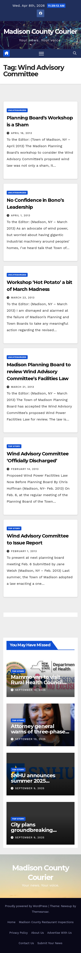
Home (11, 922)
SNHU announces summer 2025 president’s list (33, 780)
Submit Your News (49, 943)
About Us (37, 932)
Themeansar (40, 911)
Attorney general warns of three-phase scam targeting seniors (40, 731)
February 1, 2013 (24, 551)
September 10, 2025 (30, 689)
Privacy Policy (18, 932)
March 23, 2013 (23, 297)
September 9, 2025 (29, 788)
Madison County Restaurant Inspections (46, 922)
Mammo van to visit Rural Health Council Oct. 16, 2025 (37, 682)
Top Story (14, 446)
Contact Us (26, 943)
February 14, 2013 (25, 469)
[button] (74, 53)
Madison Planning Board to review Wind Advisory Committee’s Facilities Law (39, 371)
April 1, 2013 (20, 215)
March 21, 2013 (22, 386)
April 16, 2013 (21, 133)
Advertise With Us (59, 932)
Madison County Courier (40, 32)
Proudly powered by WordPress (26, 906)
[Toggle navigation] (41, 54)
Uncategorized (17, 110)
